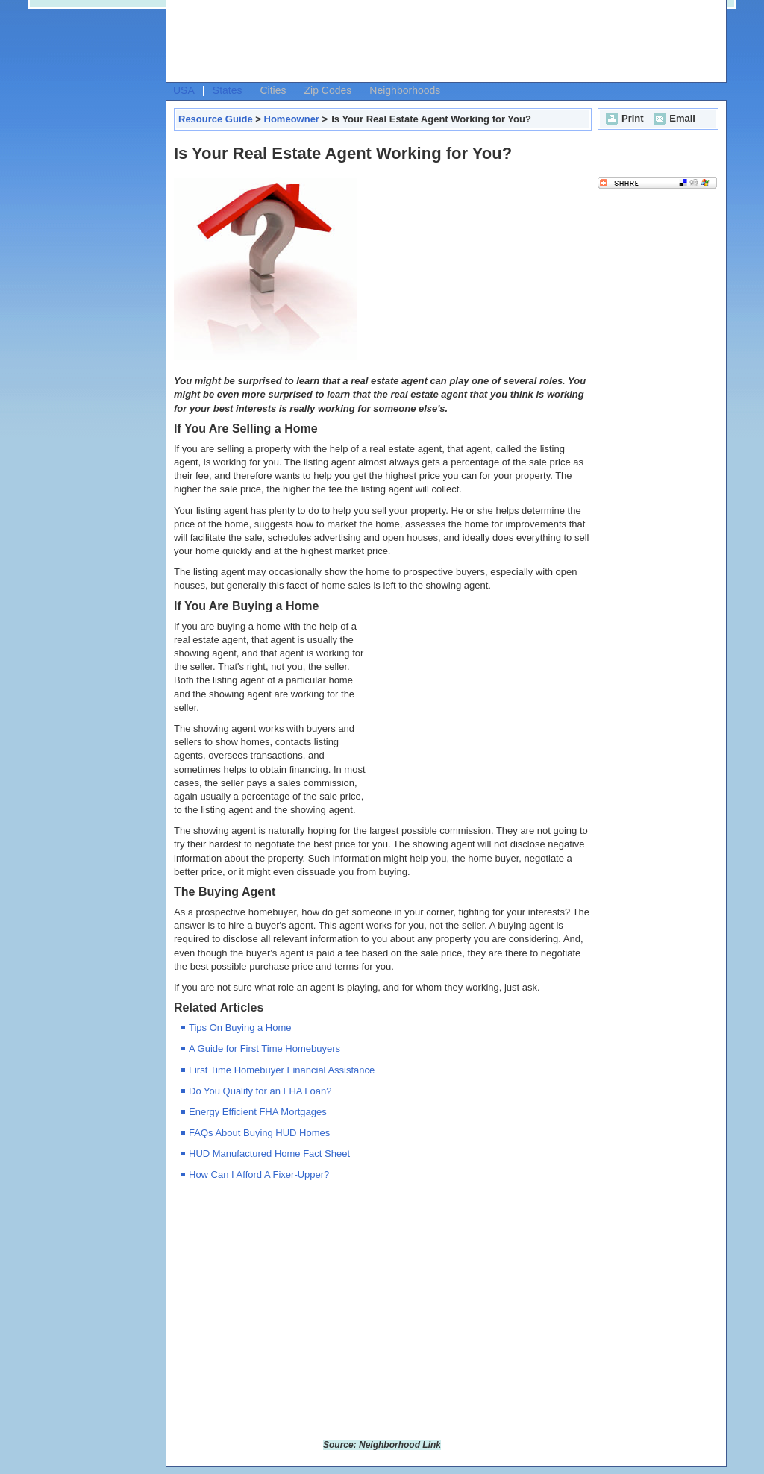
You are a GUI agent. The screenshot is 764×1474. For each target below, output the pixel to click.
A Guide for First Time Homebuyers (264, 1048)
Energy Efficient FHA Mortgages (258, 1111)
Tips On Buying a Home (240, 1027)
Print (623, 118)
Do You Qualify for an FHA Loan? (260, 1091)
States (227, 90)
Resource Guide (215, 119)
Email (672, 118)
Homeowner (291, 119)
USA (184, 90)
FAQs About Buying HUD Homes (259, 1132)
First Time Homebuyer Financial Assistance (282, 1070)
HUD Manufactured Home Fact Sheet (269, 1153)
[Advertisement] (442, 41)
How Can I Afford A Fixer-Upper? (259, 1174)
